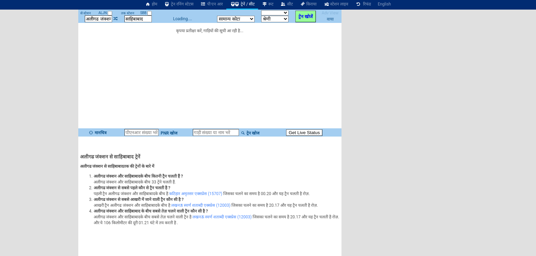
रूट (267, 4)
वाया (330, 19)
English (384, 4)
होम (151, 4)
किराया (308, 4)
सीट (286, 4)
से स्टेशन (85, 13)
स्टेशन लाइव (335, 4)
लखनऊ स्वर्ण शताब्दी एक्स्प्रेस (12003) (200, 205)
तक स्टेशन (127, 13)
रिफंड (363, 4)
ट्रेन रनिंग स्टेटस (178, 4)
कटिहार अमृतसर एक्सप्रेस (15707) (195, 193)
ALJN (105, 13)
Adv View (330, 13)
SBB (146, 13)
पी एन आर (211, 4)
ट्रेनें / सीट (242, 4)
